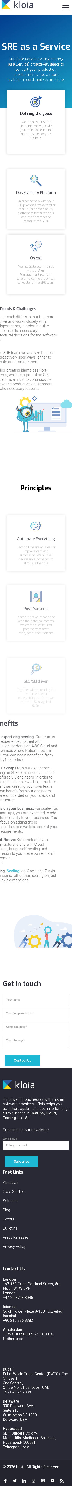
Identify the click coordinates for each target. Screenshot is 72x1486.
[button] (65, 6)
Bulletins (10, 1228)
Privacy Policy (14, 1246)
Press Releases (16, 1237)
